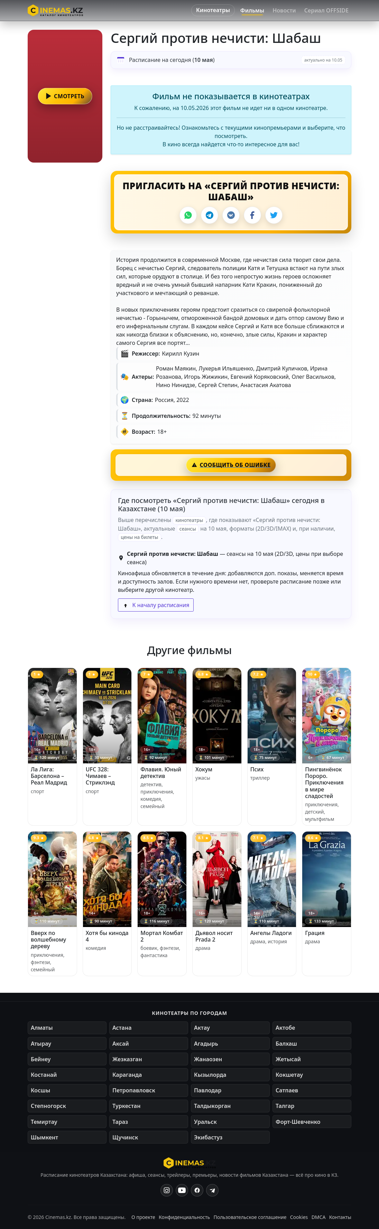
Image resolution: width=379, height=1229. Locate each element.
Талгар (285, 1106)
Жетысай (288, 1059)
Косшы (40, 1090)
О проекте (143, 1217)
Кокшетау (289, 1075)
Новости (284, 10)
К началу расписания (155, 605)
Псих (257, 769)
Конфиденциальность (184, 1217)
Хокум (203, 769)
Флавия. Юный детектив (160, 772)
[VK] (231, 215)
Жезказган (127, 1059)
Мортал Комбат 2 (161, 936)
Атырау (41, 1043)
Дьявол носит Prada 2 (214, 936)
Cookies (299, 1217)
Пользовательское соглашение (250, 1217)
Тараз (120, 1122)
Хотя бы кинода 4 (107, 936)
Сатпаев (287, 1090)
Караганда (127, 1075)
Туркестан (126, 1106)
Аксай (120, 1043)
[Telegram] (209, 215)
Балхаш (286, 1043)
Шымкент (44, 1137)
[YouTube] (182, 1190)
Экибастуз (208, 1137)
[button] (65, 96)
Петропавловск (133, 1090)
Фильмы (252, 10)
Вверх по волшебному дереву (48, 939)
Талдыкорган (212, 1106)
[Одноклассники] (212, 1190)
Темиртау (44, 1122)
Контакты (340, 1217)
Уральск (205, 1122)
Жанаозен (208, 1059)
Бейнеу (40, 1059)
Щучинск (125, 1137)
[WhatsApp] (188, 215)
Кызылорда (210, 1075)
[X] (274, 215)
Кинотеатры (213, 10)
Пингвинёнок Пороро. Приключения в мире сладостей (324, 782)
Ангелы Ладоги (271, 933)
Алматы (42, 1027)
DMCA (319, 1217)
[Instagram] (166, 1190)
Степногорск (48, 1106)
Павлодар (207, 1090)
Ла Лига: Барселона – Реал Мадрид (49, 775)
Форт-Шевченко (298, 1122)
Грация (314, 933)
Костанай (44, 1075)
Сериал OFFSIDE (326, 10)
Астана (121, 1027)
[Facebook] (252, 215)
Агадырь (206, 1043)
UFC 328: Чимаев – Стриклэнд (100, 775)
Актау (202, 1027)
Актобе (285, 1027)
